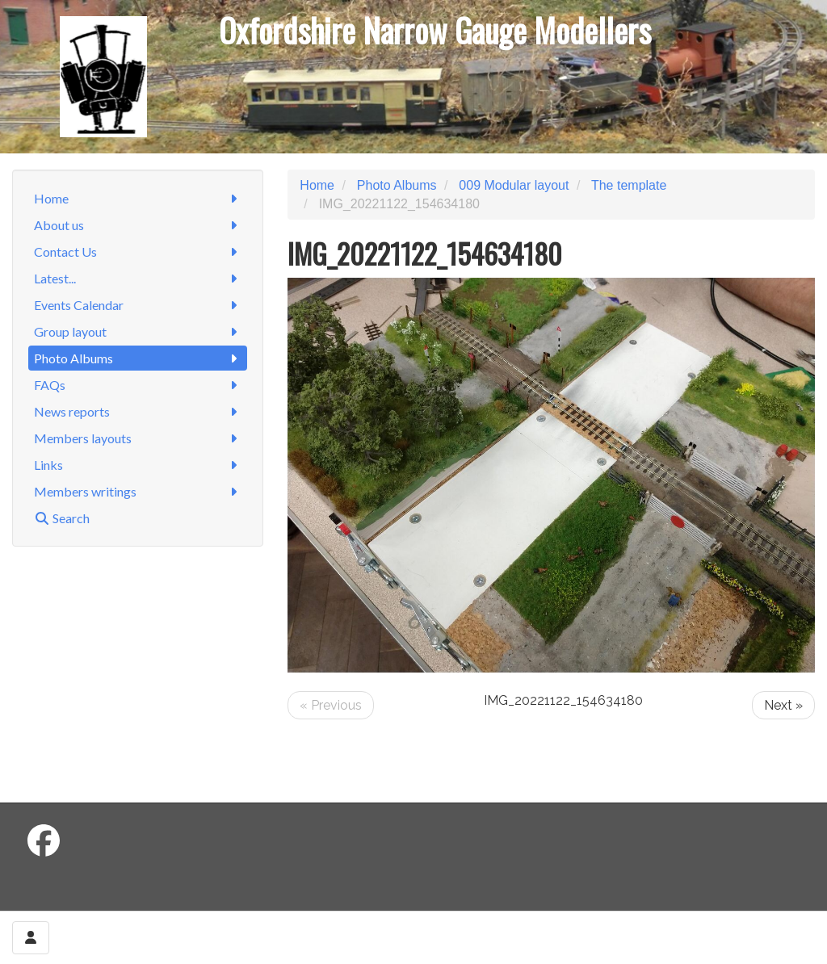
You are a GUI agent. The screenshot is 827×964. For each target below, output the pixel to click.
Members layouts (137, 438)
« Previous (331, 705)
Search (62, 518)
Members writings (137, 491)
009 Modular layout (514, 185)
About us (137, 225)
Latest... (137, 278)
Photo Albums (137, 358)
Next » (783, 705)
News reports (137, 411)
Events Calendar (137, 304)
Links (137, 464)
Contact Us (137, 251)
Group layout (137, 331)
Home (137, 198)
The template (628, 185)
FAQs (137, 384)
